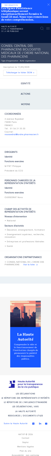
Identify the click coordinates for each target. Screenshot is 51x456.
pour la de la (12, 29)
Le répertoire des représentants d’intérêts (25, 398)
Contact (25, 438)
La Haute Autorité (25, 337)
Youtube (46, 424)
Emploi (25, 442)
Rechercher (42, 28)
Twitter (33, 424)
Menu (48, 29)
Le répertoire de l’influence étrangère (25, 402)
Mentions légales (25, 447)
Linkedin (40, 423)
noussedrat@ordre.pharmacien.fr (22, 134)
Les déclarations (25, 394)
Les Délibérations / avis (25, 407)
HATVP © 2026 (25, 435)
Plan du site (25, 451)
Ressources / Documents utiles (25, 416)
